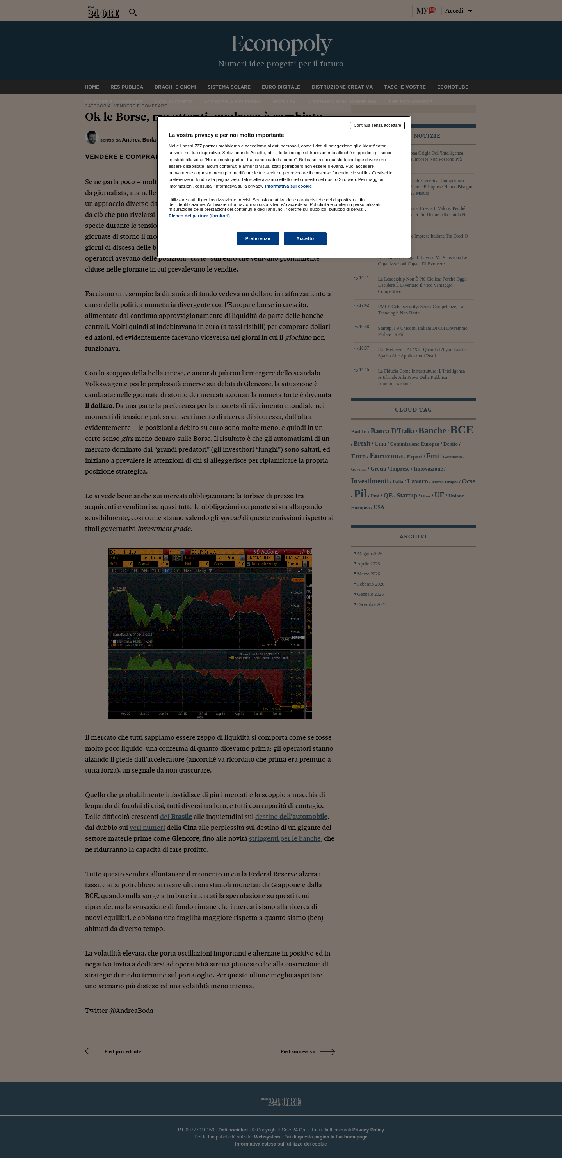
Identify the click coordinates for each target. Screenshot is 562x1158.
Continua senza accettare (377, 125)
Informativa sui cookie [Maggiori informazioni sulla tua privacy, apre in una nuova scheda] (288, 186)
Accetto (305, 238)
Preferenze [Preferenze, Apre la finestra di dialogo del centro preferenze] (257, 238)
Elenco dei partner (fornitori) (199, 215)
